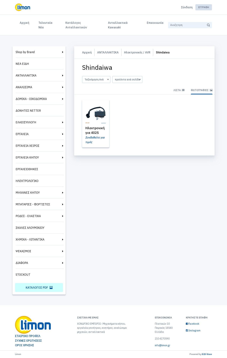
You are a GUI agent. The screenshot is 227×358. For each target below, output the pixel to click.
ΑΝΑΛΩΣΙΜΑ (24, 87)
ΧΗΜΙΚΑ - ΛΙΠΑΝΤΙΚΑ (30, 239)
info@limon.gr (162, 345)
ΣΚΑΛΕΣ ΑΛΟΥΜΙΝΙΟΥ (30, 227)
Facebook (192, 323)
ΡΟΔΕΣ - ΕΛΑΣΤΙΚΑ (28, 216)
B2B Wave (207, 354)
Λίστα (178, 90)
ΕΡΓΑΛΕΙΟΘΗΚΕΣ (27, 169)
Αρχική (25, 22)
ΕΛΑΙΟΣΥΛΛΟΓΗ (26, 122)
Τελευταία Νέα (45, 25)
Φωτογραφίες (201, 90)
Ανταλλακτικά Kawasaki (118, 25)
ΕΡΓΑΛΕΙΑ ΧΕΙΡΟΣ (27, 145)
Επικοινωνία (155, 22)
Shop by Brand (25, 52)
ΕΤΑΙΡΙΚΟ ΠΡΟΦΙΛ (27, 336)
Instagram (193, 330)
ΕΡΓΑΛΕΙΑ (22, 134)
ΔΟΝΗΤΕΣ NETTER (28, 110)
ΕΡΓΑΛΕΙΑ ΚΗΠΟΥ (27, 157)
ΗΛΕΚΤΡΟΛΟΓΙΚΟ (27, 181)
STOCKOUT (23, 274)
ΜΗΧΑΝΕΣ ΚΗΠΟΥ (28, 192)
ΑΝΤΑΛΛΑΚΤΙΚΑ (26, 75)
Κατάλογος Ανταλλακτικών (76, 25)
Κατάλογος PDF (39, 287)
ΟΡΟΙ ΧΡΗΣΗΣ (24, 345)
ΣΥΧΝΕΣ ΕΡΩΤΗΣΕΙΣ (28, 340)
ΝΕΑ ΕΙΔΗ (22, 63)
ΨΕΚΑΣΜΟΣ (23, 251)
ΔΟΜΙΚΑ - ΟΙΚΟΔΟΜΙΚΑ (31, 99)
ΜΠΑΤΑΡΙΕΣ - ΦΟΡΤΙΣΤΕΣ (33, 204)
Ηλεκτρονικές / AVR (137, 52)
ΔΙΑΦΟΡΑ (22, 263)
